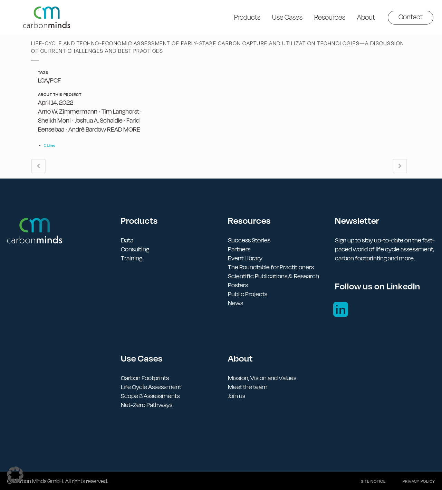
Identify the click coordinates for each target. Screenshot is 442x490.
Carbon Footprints (145, 378)
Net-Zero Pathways (146, 405)
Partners (239, 249)
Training (131, 258)
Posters (238, 285)
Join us (236, 396)
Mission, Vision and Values (262, 378)
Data (127, 240)
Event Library (245, 258)
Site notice (373, 481)
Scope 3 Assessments (150, 396)
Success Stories (249, 240)
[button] (15, 475)
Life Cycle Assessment (151, 387)
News (235, 303)
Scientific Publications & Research (273, 276)
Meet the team (248, 387)
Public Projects (247, 294)
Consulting (135, 249)
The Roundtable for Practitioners (271, 267)
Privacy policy (419, 481)
